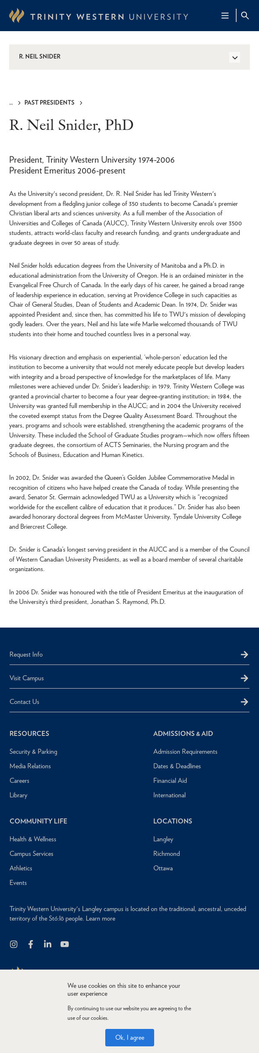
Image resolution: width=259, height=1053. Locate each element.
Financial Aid (170, 780)
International (169, 795)
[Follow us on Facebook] (31, 945)
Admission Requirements (185, 751)
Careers (19, 780)
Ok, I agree (129, 1037)
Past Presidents (49, 102)
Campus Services (31, 854)
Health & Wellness (33, 839)
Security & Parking (33, 751)
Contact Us (24, 702)
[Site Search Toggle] (245, 15)
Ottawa (163, 868)
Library (18, 795)
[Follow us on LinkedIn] (48, 945)
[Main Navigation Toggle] (225, 15)
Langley (163, 839)
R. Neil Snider (40, 56)
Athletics (21, 868)
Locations (172, 821)
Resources (29, 734)
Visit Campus (27, 678)
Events (18, 883)
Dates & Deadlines (177, 766)
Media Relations (30, 766)
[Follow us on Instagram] (14, 945)
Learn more (100, 918)
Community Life (39, 821)
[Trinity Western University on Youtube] (65, 945)
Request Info (26, 654)
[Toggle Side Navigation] (234, 57)
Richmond (166, 854)
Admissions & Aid (183, 734)
